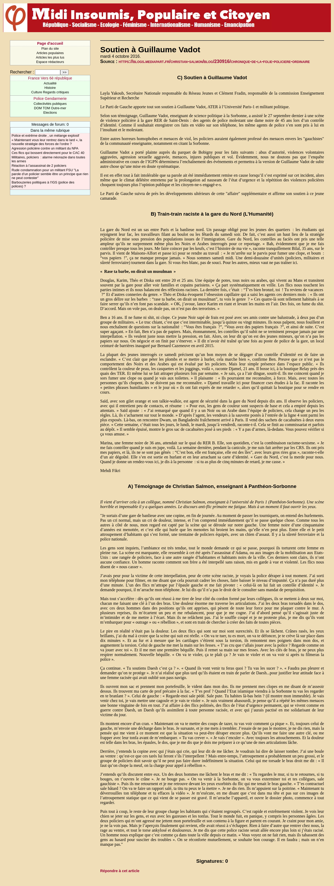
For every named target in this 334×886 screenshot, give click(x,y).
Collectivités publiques (50, 104)
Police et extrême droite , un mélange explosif (45, 135)
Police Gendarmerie (50, 98)
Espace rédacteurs (50, 62)
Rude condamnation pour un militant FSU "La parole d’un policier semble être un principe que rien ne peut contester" (49, 174)
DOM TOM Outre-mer (50, 108)
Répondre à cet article (119, 871)
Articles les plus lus (50, 57)
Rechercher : (22, 72)
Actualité (50, 83)
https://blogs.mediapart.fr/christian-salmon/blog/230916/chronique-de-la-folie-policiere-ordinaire (214, 61)
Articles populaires (50, 53)
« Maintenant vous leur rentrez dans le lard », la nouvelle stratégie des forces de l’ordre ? (46, 142)
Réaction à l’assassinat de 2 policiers (38, 166)
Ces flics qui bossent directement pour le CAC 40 (47, 153)
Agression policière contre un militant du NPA (44, 148)
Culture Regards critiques (50, 92)
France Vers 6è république (50, 78)
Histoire (50, 88)
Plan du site (50, 48)
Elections (50, 112)
